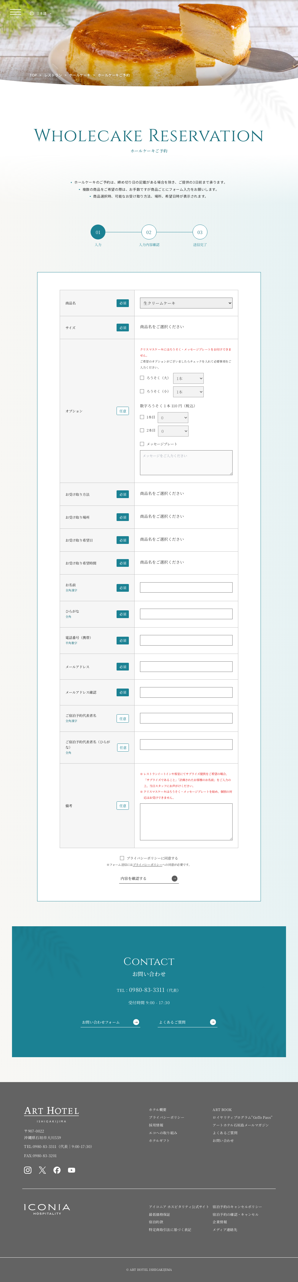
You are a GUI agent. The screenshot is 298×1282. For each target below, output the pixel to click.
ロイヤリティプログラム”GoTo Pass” (243, 1117)
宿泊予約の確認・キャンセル (236, 1214)
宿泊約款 (156, 1221)
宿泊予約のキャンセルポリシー (237, 1206)
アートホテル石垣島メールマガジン (241, 1124)
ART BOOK (222, 1109)
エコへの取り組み (163, 1132)
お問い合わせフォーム (110, 1022)
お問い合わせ (223, 1140)
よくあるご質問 (187, 1022)
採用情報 (156, 1124)
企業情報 (220, 1221)
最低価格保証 (159, 1214)
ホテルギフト (159, 1140)
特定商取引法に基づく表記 (170, 1229)
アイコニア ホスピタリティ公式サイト (179, 1206)
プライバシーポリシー (147, 864)
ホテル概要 (157, 1109)
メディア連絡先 (225, 1229)
